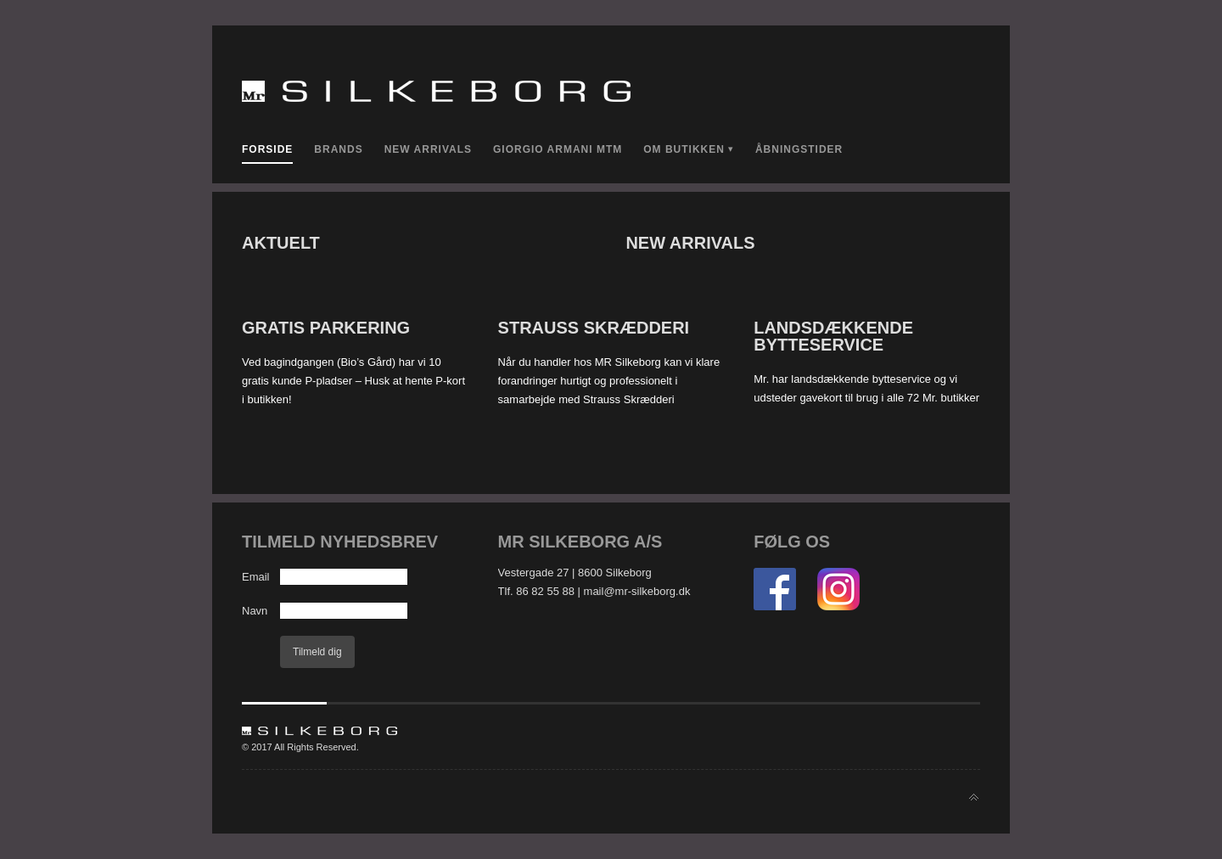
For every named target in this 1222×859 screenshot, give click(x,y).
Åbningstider (799, 149)
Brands (338, 149)
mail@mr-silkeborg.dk (637, 591)
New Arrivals (428, 149)
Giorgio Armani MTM (557, 149)
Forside (267, 149)
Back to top (973, 797)
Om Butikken (684, 149)
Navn (254, 610)
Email (256, 576)
